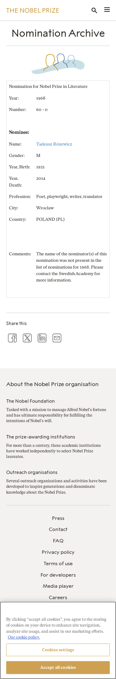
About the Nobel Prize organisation (52, 384)
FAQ (58, 541)
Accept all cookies (58, 667)
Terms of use (58, 563)
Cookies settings (58, 650)
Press (58, 518)
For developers (58, 575)
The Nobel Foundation (30, 401)
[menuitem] (58, 518)
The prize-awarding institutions (40, 437)
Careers (58, 597)
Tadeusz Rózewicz (54, 144)
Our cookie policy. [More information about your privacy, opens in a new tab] (24, 637)
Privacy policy (58, 552)
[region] (58, 640)
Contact (58, 529)
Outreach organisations (32, 472)
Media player (58, 586)
